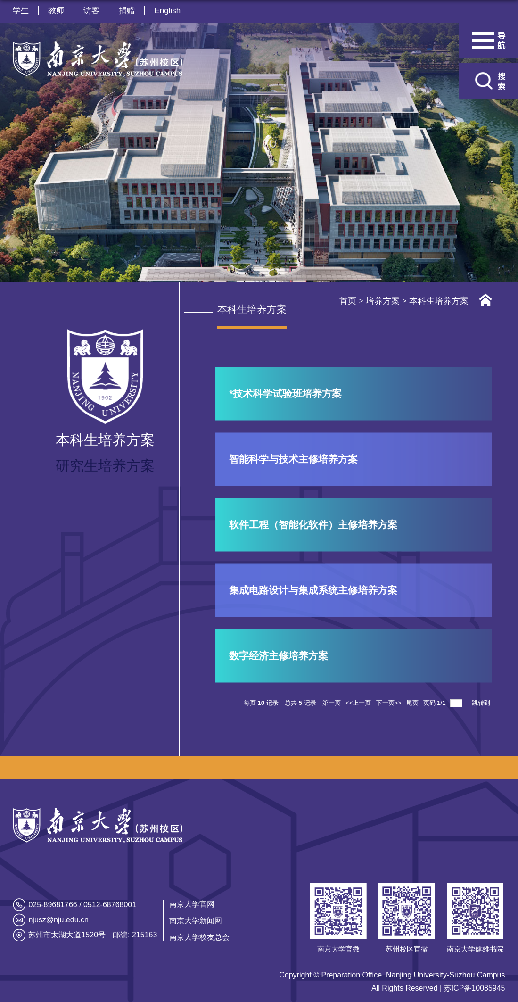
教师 (56, 10)
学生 (21, 10)
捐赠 (127, 10)
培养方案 (383, 301)
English (167, 10)
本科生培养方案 (439, 301)
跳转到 (482, 702)
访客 (91, 10)
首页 (347, 301)
